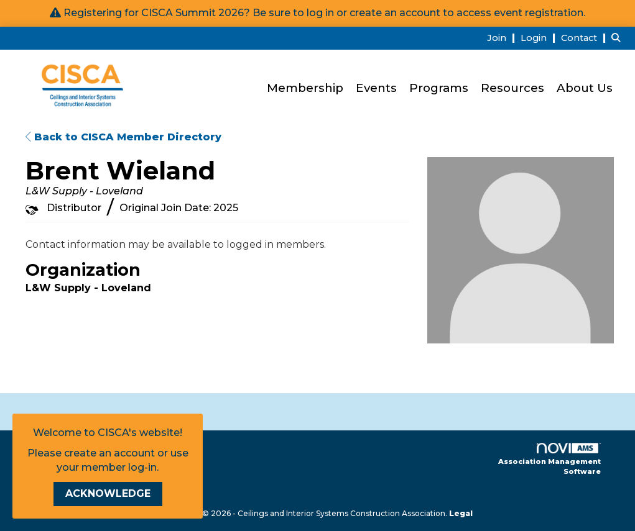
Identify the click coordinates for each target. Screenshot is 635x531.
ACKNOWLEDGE (108, 493)
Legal (461, 513)
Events (376, 88)
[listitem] (502, 37)
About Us (585, 88)
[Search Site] (618, 37)
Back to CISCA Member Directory (123, 137)
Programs (438, 88)
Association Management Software (549, 459)
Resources (512, 88)
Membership (305, 88)
